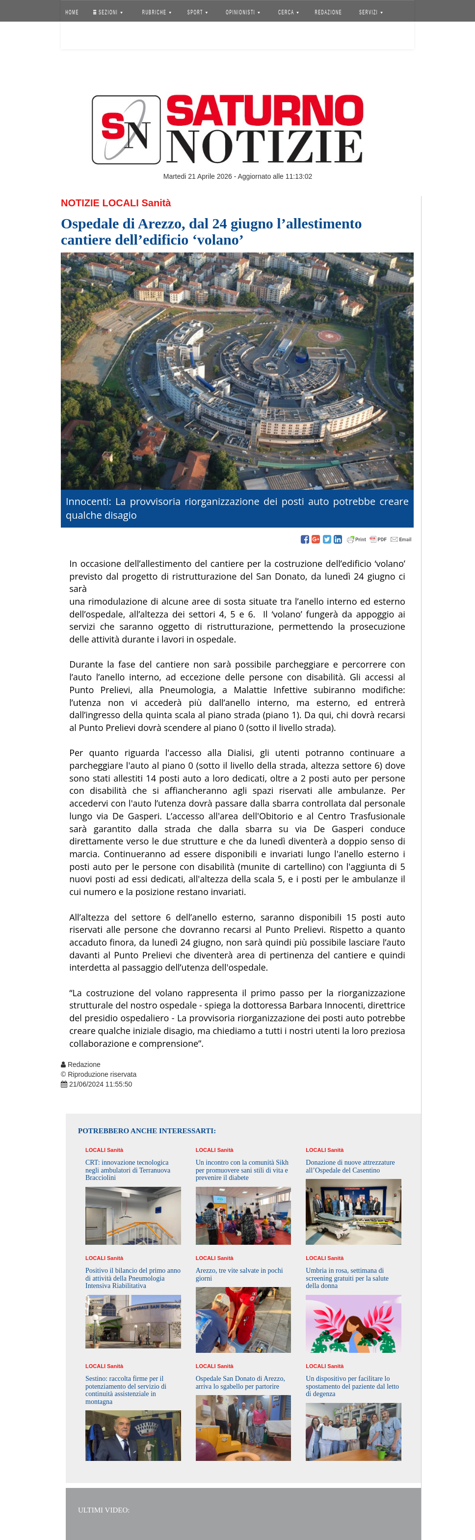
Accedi (79, 36)
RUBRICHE (156, 12)
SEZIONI (108, 12)
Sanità (156, 202)
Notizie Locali (100, 202)
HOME (72, 12)
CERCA (288, 12)
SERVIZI (371, 12)
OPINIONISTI (243, 12)
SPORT (197, 12)
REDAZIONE (329, 12)
